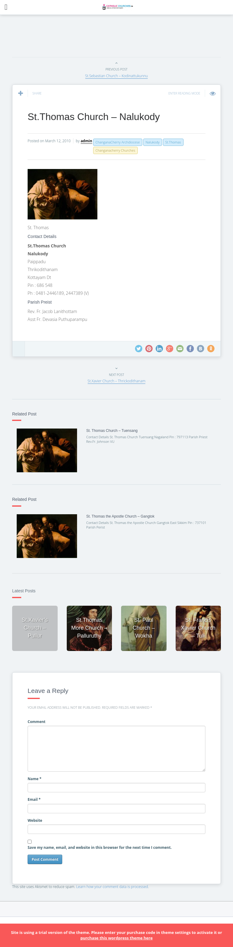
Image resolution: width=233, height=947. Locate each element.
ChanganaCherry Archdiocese (118, 142)
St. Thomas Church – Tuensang (111, 431)
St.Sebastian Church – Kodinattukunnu (116, 75)
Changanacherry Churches (115, 150)
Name (35, 778)
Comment (37, 721)
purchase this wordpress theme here (116, 938)
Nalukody (153, 142)
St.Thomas (173, 142)
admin (86, 140)
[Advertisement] (122, 37)
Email (34, 799)
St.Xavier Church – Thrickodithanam (117, 381)
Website (35, 820)
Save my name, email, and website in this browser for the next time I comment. (100, 847)
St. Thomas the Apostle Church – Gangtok (120, 516)
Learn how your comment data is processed (112, 886)
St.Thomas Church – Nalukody (94, 116)
